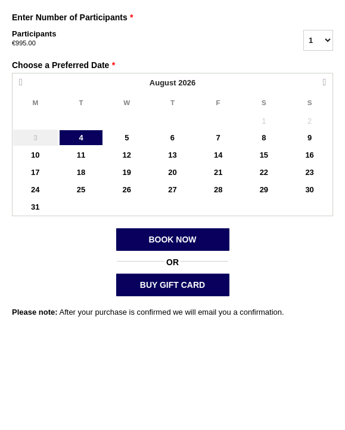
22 (264, 172)
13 (172, 154)
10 (35, 154)
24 (35, 189)
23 (309, 172)
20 (172, 172)
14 (218, 154)
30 (309, 189)
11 (81, 154)
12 (127, 154)
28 (218, 189)
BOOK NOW (172, 239)
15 (264, 154)
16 (309, 154)
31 (35, 206)
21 (218, 172)
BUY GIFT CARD (172, 285)
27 (172, 189)
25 (81, 189)
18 (81, 172)
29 (264, 189)
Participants (142, 38)
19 (127, 172)
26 (127, 189)
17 (35, 172)
